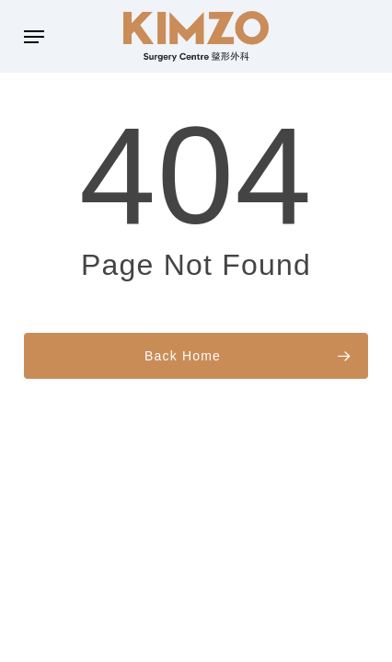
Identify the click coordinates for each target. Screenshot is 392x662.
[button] (34, 37)
